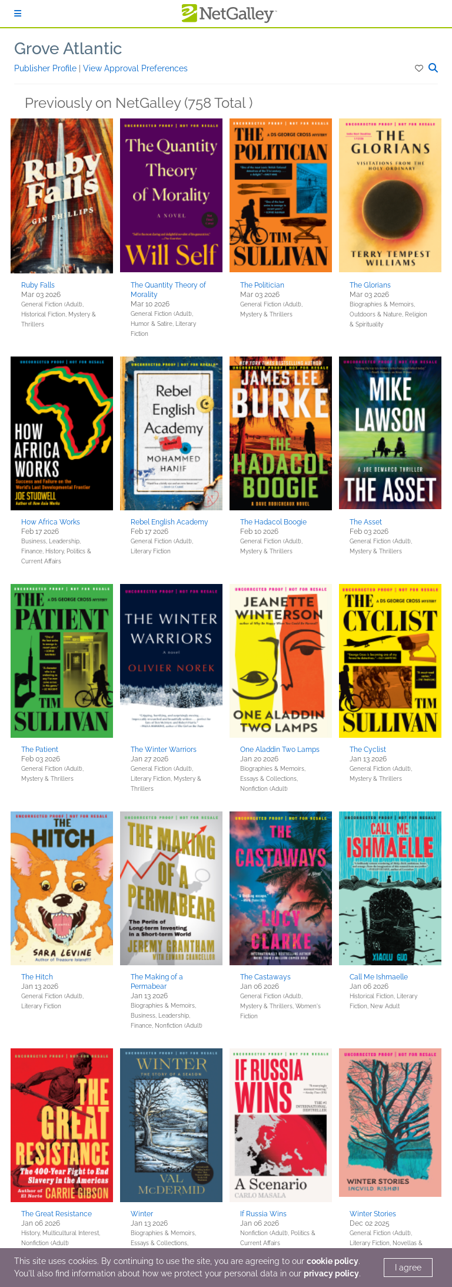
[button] (420, 68)
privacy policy (331, 1273)
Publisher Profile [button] (46, 68)
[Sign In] (17, 13)
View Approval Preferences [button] (135, 68)
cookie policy (332, 1261)
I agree (408, 1267)
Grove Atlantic (68, 48)
